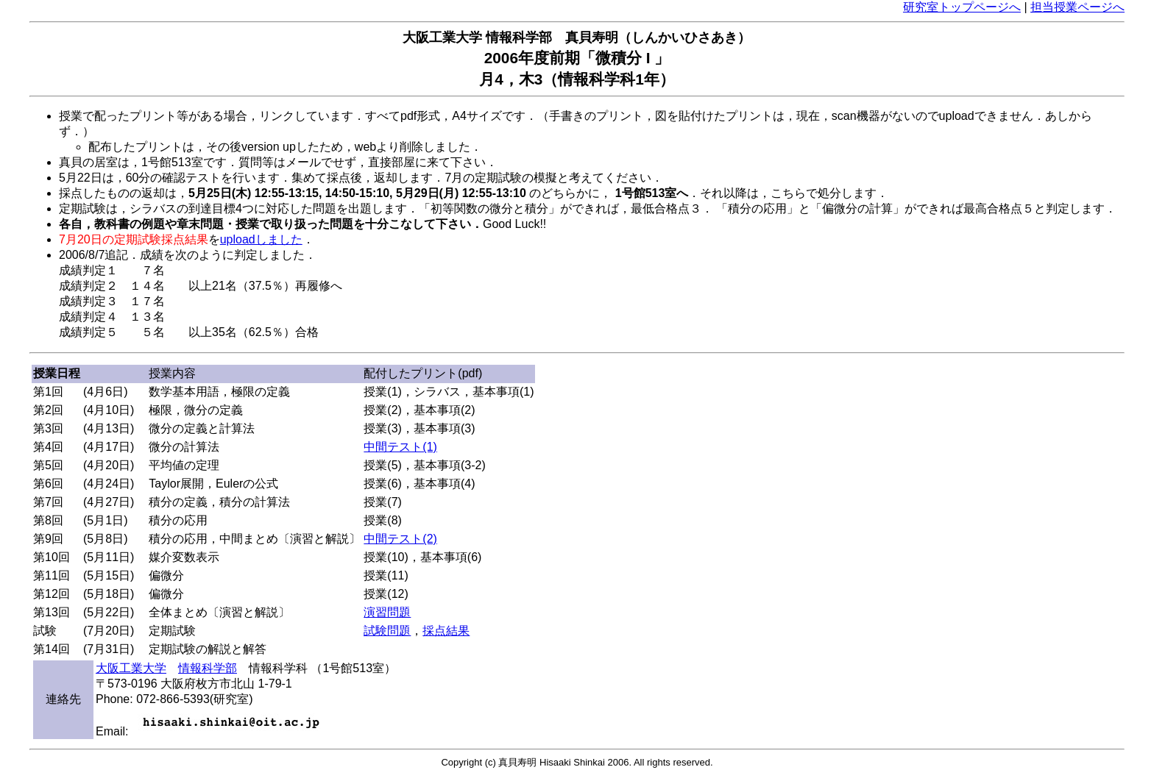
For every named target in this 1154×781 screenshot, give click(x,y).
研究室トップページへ (962, 7)
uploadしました (261, 239)
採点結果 (446, 630)
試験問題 (387, 630)
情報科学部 (207, 668)
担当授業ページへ (1077, 7)
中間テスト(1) (400, 447)
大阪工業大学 (131, 668)
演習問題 (387, 612)
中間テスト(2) (400, 538)
